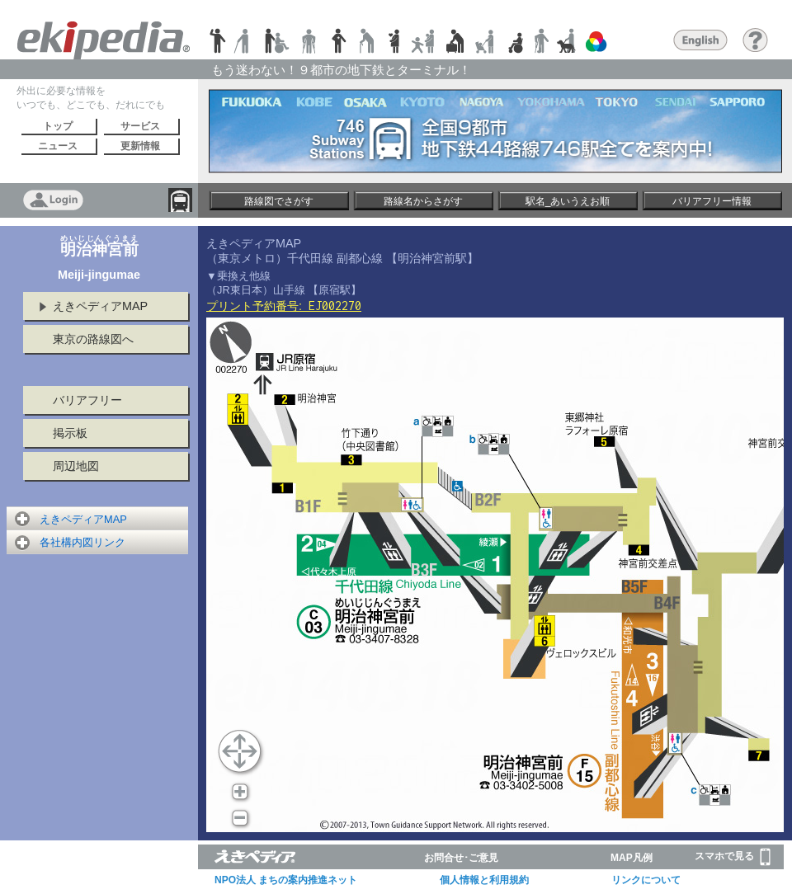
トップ (58, 126)
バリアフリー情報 (712, 201)
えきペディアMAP (100, 306)
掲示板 (70, 433)
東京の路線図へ (93, 339)
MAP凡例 (631, 857)
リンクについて (646, 880)
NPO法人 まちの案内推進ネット (285, 880)
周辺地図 (76, 466)
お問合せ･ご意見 (461, 857)
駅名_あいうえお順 (568, 201)
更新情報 (140, 146)
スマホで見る (733, 857)
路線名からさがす (423, 201)
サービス (140, 126)
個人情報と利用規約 (484, 880)
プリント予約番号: (283, 306)
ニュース (58, 146)
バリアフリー (87, 400)
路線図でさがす (279, 201)
